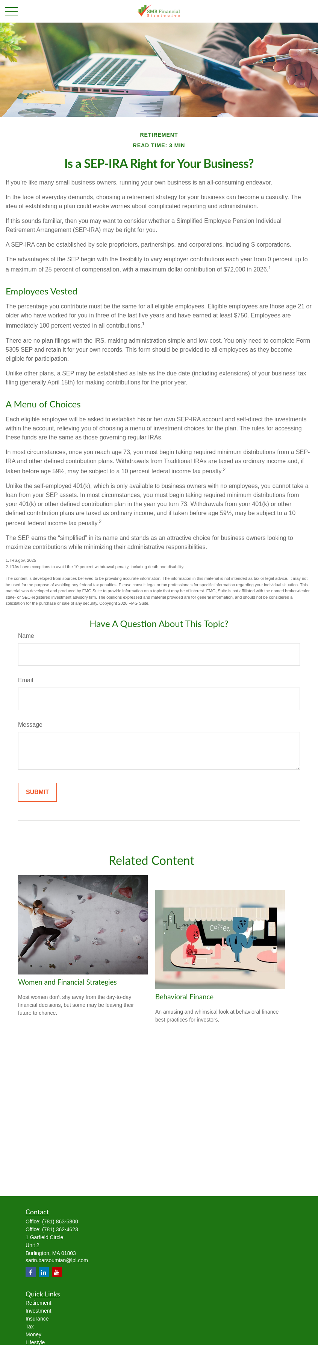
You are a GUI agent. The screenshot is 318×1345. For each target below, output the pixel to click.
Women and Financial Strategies (67, 982)
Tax (30, 1327)
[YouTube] (57, 1272)
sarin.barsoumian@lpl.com (57, 1260)
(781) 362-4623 (60, 1229)
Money (33, 1334)
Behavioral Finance (184, 997)
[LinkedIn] (44, 1272)
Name (26, 636)
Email (25, 680)
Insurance (37, 1319)
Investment (38, 1311)
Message (30, 724)
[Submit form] (37, 792)
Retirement (38, 1303)
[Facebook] (31, 1272)
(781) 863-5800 (60, 1221)
